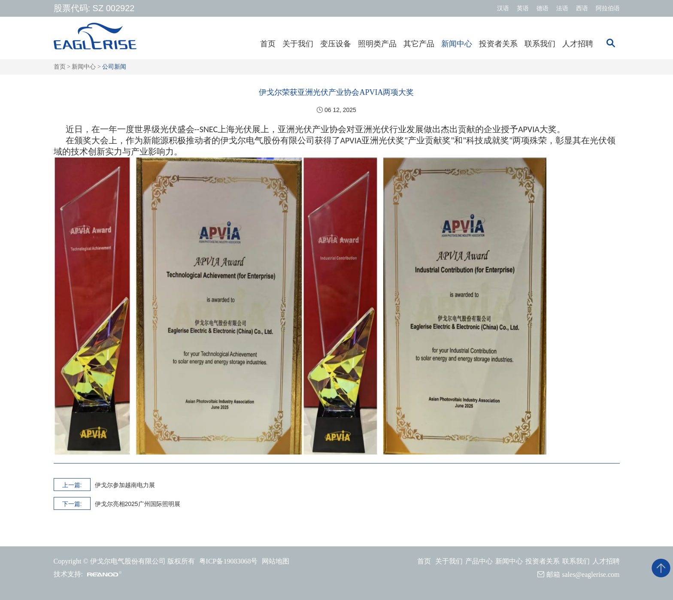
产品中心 (479, 561)
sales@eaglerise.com (590, 574)
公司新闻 (114, 67)
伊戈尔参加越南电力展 (125, 485)
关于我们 (297, 43)
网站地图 (275, 561)
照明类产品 (377, 43)
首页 (268, 43)
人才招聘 (577, 43)
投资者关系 (498, 43)
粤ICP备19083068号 (228, 561)
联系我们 (539, 43)
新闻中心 (456, 43)
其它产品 (418, 43)
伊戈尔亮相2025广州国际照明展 (137, 503)
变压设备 (335, 43)
